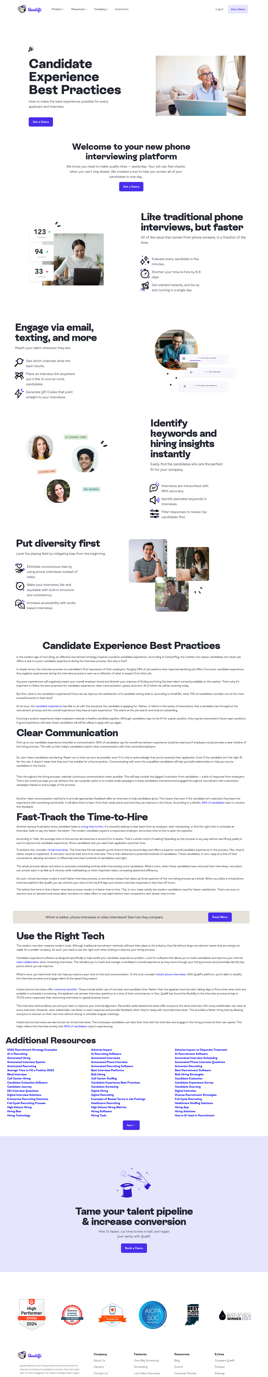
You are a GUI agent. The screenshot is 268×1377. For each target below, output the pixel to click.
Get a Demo (238, 9)
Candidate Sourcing (188, 1086)
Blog (177, 1360)
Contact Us (101, 1373)
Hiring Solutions (185, 1111)
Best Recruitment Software (193, 1070)
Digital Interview (185, 1090)
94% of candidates (213, 802)
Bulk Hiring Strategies (189, 1074)
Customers (122, 9)
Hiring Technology (18, 1115)
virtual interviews (57, 849)
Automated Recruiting (21, 1066)
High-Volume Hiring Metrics (108, 1107)
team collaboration (27, 962)
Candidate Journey (19, 1086)
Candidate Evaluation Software (27, 1082)
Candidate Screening (104, 1086)
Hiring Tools (98, 1115)
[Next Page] (131, 1125)
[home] (30, 9)
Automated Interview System (26, 1062)
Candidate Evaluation (188, 1078)
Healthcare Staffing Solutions (194, 1103)
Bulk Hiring (98, 1074)
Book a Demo (134, 1248)
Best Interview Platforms (107, 1070)
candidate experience (49, 706)
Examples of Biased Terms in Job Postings (118, 1099)
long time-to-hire (93, 826)
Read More (220, 917)
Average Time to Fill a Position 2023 (30, 1070)
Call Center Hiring (19, 1078)
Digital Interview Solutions (24, 1095)
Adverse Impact (101, 1049)
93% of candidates (75, 1026)
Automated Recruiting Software (112, 1066)
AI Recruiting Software (106, 1053)
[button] (58, 9)
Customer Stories (185, 1373)
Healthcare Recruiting (105, 1103)
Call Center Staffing (104, 1078)
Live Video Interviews (147, 1373)
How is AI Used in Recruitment (195, 1115)
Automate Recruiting (188, 1066)
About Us (99, 1360)
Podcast (220, 1366)
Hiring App (182, 1107)
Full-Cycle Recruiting (188, 1099)
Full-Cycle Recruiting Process (26, 1103)
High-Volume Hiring (19, 1107)
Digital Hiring (99, 1090)
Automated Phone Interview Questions (200, 1062)
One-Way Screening (146, 1360)
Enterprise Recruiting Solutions (27, 1099)
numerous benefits (65, 989)
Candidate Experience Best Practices (115, 1082)
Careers (99, 1366)
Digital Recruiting (102, 1095)
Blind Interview (17, 1074)
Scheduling (141, 1366)
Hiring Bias (14, 1111)
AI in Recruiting (17, 1053)
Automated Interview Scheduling (196, 1058)
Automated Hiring (18, 1058)
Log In (219, 9)
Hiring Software (101, 1111)
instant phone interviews (171, 974)
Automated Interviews (105, 1058)
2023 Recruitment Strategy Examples (32, 1049)
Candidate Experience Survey (194, 1082)
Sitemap (220, 1373)
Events (178, 1366)
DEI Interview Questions (22, 1090)
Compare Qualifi (224, 1360)
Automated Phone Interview (109, 1062)
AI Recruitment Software (191, 1053)
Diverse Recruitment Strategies (196, 1095)
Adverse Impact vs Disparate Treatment (201, 1049)
